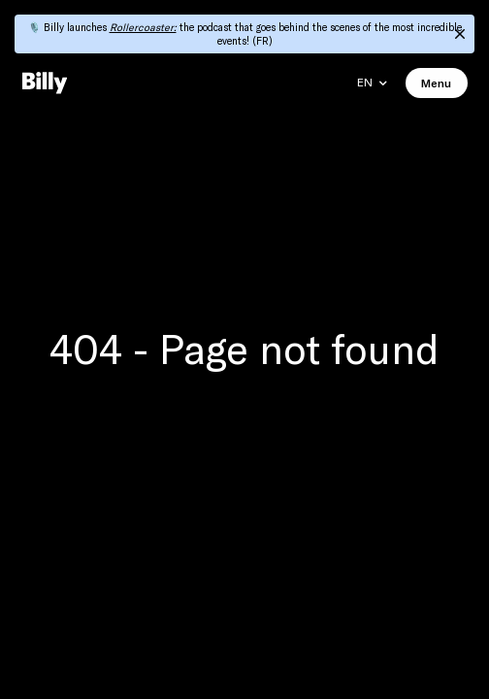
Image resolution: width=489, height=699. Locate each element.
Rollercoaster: (143, 27)
